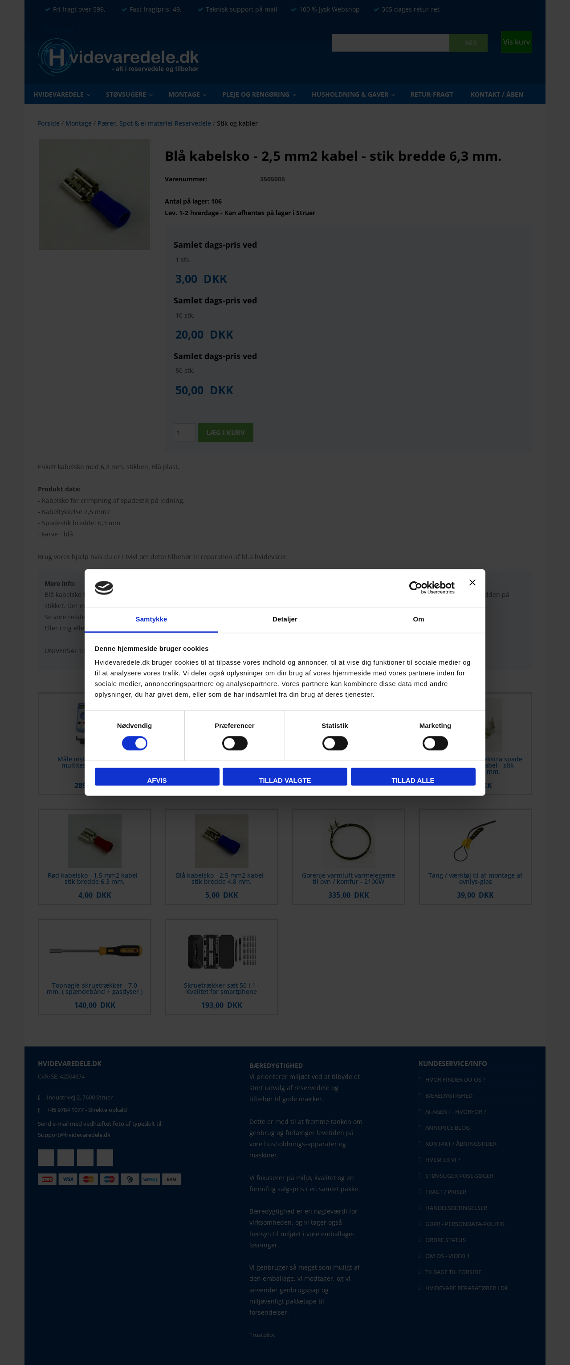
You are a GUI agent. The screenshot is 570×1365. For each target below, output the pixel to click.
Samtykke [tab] (151, 619)
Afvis (157, 780)
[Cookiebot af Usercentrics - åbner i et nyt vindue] (416, 588)
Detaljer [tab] (285, 619)
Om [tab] (418, 619)
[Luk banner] (472, 588)
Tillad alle (412, 780)
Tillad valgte (285, 780)
